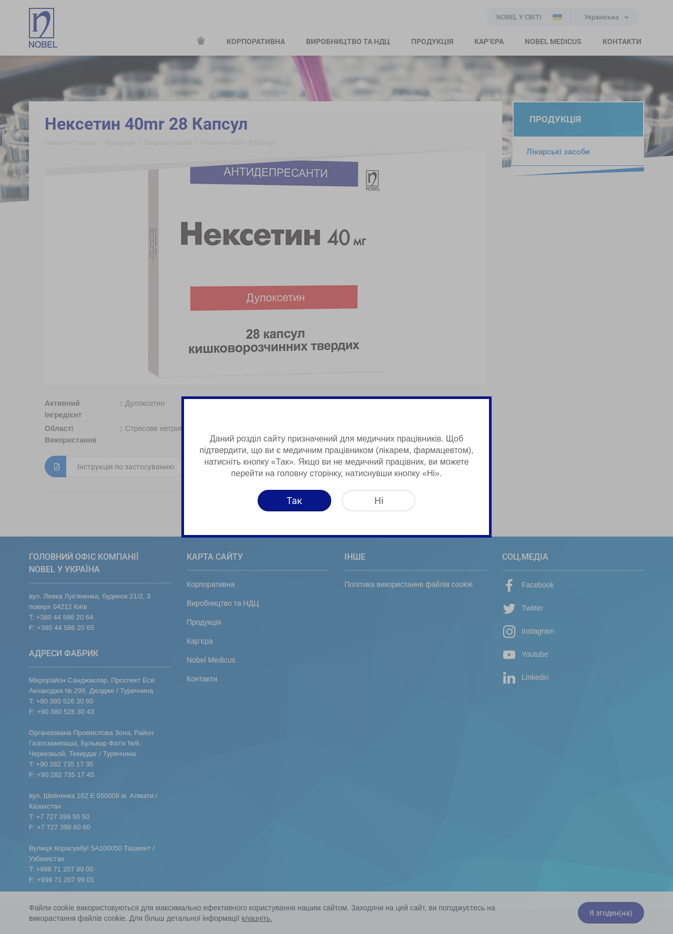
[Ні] (378, 500)
